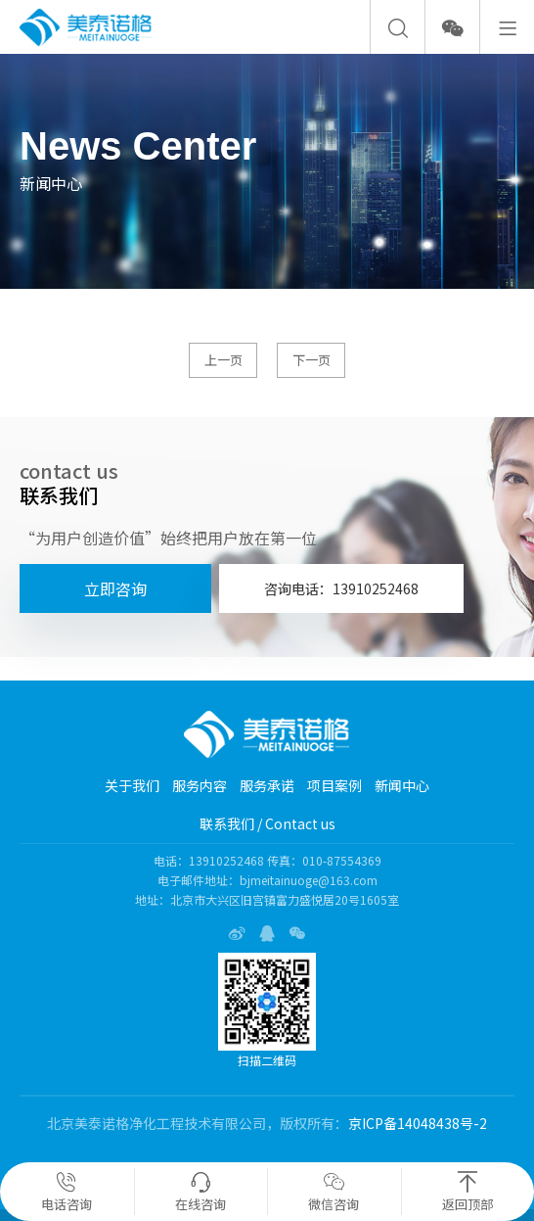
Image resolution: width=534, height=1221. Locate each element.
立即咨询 (115, 588)
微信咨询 (333, 1192)
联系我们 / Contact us (267, 823)
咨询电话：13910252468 (341, 588)
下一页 (311, 360)
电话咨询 (66, 1192)
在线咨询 (200, 1192)
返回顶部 (467, 1192)
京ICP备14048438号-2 (417, 1123)
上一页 (223, 360)
